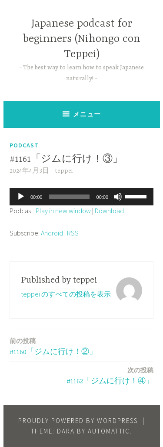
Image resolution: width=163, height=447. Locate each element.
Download (109, 210)
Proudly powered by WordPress (78, 420)
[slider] (69, 196)
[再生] (21, 196)
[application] (81, 196)
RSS (73, 233)
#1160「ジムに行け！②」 (53, 346)
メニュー (87, 114)
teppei (64, 170)
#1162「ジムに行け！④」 (110, 375)
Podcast (24, 145)
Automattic (109, 431)
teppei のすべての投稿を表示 (66, 294)
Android (52, 233)
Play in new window (63, 210)
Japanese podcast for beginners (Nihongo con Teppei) (81, 39)
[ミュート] (117, 196)
